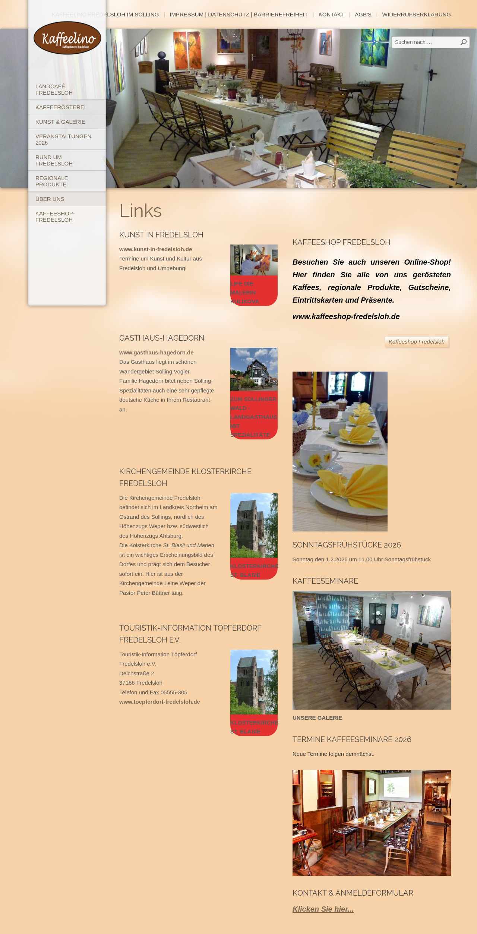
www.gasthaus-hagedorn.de (156, 352)
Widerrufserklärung (416, 14)
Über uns (49, 199)
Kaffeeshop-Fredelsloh (55, 216)
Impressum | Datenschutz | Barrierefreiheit (239, 14)
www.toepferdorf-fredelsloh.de (159, 701)
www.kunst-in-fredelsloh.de (155, 249)
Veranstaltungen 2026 (63, 139)
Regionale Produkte (51, 181)
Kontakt (331, 14)
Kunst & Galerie (60, 122)
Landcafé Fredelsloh (54, 89)
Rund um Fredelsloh (54, 160)
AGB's (363, 14)
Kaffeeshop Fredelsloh (417, 341)
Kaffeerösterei (60, 107)
